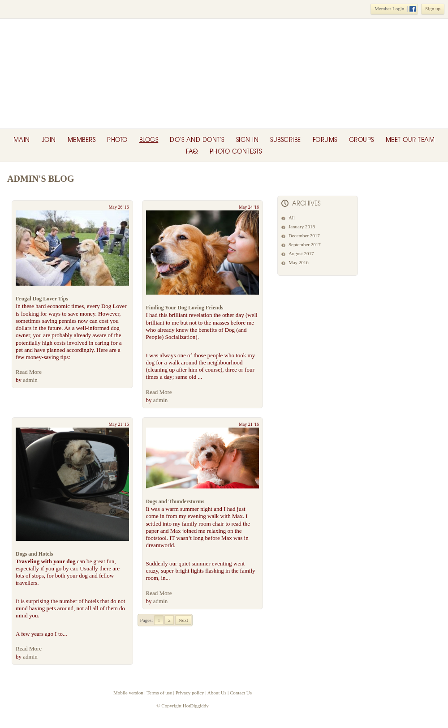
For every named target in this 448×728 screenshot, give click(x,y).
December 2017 (304, 235)
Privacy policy (190, 692)
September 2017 (305, 244)
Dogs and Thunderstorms (175, 501)
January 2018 (302, 226)
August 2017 (301, 253)
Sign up (432, 8)
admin (30, 380)
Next (183, 620)
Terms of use (159, 692)
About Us (216, 692)
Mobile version (128, 692)
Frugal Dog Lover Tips (42, 298)
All (292, 217)
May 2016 (299, 262)
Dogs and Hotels (34, 554)
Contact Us (241, 692)
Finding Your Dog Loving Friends (185, 307)
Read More (29, 371)
